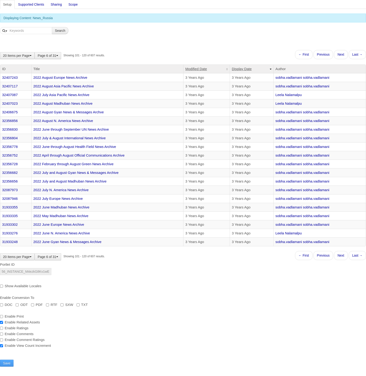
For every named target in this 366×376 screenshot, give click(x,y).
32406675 (10, 112)
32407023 (10, 103)
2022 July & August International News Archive (69, 138)
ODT (22, 305)
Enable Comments (16, 334)
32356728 (10, 164)
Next (341, 54)
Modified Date (196, 69)
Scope (73, 4)
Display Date (242, 69)
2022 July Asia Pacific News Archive (61, 95)
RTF (51, 305)
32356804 (10, 138)
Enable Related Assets (20, 322)
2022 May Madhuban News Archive (60, 216)
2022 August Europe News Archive (60, 77)
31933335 (10, 216)
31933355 (10, 207)
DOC (6, 305)
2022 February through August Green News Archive (73, 164)
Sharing (56, 4)
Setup (7, 4)
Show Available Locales (20, 286)
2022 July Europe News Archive (58, 199)
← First (304, 54)
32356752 (10, 155)
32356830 (10, 129)
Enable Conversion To (17, 298)
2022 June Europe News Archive (58, 224)
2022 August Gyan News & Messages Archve (68, 112)
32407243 (10, 77)
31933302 (10, 224)
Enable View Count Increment (25, 345)
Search (60, 30)
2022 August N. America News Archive (63, 121)
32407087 (10, 95)
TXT (82, 305)
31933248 (10, 242)
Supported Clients (31, 4)
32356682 (10, 173)
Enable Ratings (14, 328)
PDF (37, 305)
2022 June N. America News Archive (61, 233)
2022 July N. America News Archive (61, 190)
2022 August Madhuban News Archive (63, 103)
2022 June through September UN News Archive (71, 129)
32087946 (10, 199)
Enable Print (12, 316)
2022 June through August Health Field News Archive (74, 147)
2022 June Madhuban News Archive (61, 207)
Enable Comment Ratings (22, 340)
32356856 (10, 121)
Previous (323, 54)
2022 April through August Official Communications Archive (79, 155)
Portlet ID (7, 264)
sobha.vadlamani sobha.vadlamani (302, 77)
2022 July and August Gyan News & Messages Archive (76, 173)
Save (7, 363)
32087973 (10, 190)
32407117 (10, 86)
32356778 (10, 147)
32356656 (10, 181)
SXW (66, 305)
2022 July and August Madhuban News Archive (70, 181)
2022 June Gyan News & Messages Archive (67, 242)
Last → (357, 54)
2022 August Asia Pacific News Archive (63, 86)
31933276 (10, 233)
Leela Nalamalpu (288, 95)
